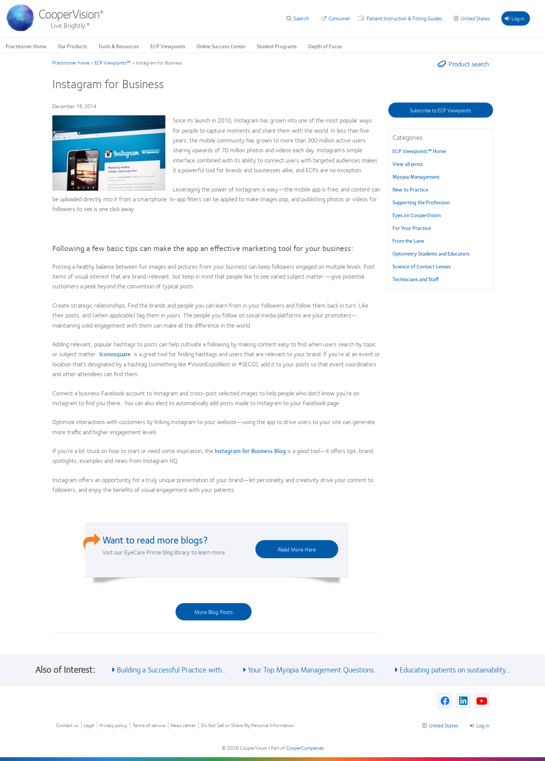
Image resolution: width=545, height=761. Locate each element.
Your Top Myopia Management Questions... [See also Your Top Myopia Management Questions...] (313, 669)
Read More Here (297, 549)
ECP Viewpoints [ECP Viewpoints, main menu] (167, 46)
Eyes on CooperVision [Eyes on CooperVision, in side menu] (416, 215)
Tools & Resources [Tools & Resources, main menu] (118, 46)
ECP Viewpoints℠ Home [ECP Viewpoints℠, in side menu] (419, 151)
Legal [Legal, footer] (89, 725)
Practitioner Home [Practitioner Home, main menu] (26, 46)
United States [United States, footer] (443, 725)
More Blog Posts (213, 611)
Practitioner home (70, 62)
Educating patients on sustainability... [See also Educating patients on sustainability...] (455, 669)
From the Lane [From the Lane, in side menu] (408, 240)
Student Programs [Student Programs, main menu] (277, 46)
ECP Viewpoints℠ (113, 62)
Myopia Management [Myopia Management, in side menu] (416, 176)
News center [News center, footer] (183, 725)
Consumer (339, 18)
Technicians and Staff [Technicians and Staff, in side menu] (415, 279)
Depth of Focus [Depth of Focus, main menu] (325, 46)
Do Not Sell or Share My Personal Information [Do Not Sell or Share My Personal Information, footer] (247, 725)
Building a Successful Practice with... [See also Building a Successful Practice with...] (171, 669)
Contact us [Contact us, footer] (67, 725)
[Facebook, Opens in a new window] (444, 700)
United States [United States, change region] (475, 18)
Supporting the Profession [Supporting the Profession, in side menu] (421, 202)
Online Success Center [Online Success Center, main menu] (221, 46)
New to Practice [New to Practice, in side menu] (410, 189)
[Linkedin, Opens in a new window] (463, 700)
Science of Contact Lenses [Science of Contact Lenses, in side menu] (421, 266)
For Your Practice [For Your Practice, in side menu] (411, 228)
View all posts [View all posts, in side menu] (407, 163)
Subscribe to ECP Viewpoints (440, 110)
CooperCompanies (305, 748)
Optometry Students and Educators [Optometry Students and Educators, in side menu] (431, 253)
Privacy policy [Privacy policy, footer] (113, 725)
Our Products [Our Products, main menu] (72, 46)
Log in (514, 18)
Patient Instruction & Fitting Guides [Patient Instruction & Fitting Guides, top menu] (404, 18)
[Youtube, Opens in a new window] (481, 700)
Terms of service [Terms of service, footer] (149, 725)
